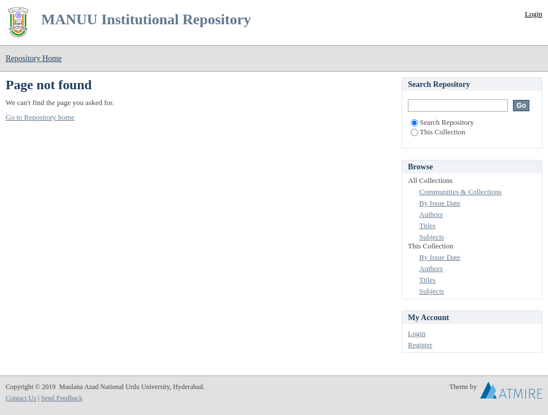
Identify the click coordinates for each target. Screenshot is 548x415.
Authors (431, 214)
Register (420, 344)
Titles (427, 225)
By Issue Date (439, 203)
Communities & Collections (460, 191)
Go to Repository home (40, 117)
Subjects (431, 237)
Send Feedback (61, 398)
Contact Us (21, 398)
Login (533, 14)
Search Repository (442, 122)
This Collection (438, 132)
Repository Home (34, 58)
